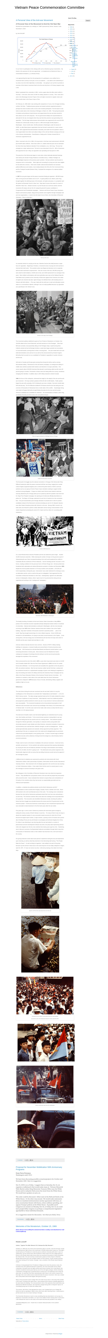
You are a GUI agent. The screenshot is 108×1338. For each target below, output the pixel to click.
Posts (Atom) (25, 1321)
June (72, 71)
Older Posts (61, 1318)
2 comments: (20, 1311)
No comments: (21, 1219)
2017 (71, 76)
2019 (71, 41)
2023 (71, 33)
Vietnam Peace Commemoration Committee (49, 7)
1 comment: (20, 1160)
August (73, 69)
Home (40, 1318)
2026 (71, 27)
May (72, 73)
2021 (71, 37)
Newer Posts (19, 1318)
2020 (71, 39)
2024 (71, 31)
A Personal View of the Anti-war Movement (34, 20)
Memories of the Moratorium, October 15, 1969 (36, 1226)
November (73, 45)
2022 (71, 35)
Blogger (60, 1333)
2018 (71, 43)
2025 (71, 29)
